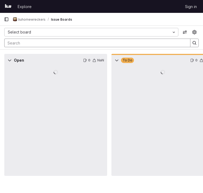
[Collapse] (9, 60)
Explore (25, 6)
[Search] (94, 43)
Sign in (191, 6)
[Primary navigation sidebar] (6, 19)
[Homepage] (8, 6)
